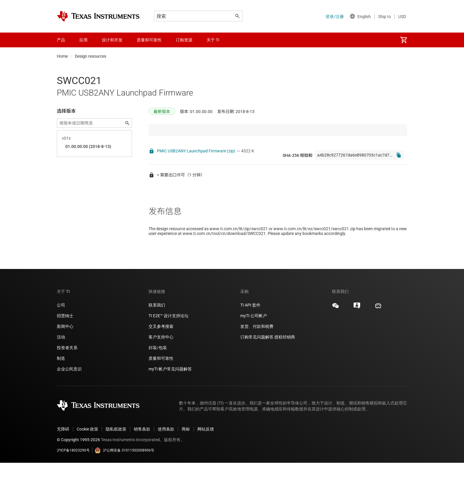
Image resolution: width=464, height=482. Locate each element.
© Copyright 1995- (78, 459)
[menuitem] (403, 40)
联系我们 (157, 324)
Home (62, 56)
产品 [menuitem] (61, 40)
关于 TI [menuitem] (213, 40)
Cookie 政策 (87, 448)
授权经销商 (284, 356)
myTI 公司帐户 (253, 335)
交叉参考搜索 (161, 345)
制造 (61, 377)
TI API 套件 (250, 324)
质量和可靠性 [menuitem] (149, 40)
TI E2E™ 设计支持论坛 (168, 335)
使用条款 (166, 448)
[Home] (98, 16)
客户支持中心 (161, 356)
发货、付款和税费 (256, 345)
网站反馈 (205, 448)
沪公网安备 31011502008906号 (124, 470)
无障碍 (63, 448)
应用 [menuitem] (83, 40)
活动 (61, 356)
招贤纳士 (65, 335)
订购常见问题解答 (256, 356)
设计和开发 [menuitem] (112, 40)
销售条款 (142, 448)
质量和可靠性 (161, 377)
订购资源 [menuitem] (184, 40)
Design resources (90, 56)
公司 (61, 324)
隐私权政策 (116, 448)
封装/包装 (158, 367)
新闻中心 (65, 345)
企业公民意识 (69, 388)
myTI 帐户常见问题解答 (170, 388)
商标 (186, 448)
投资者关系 (67, 367)
